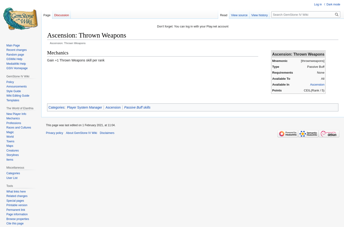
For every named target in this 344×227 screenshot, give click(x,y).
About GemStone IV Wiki (81, 133)
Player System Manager (84, 107)
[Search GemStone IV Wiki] (305, 14)
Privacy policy (54, 133)
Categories (56, 107)
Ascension (317, 84)
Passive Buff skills (137, 107)
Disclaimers (107, 133)
